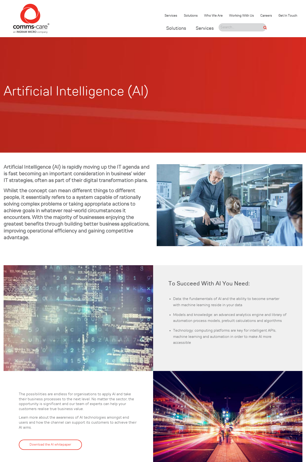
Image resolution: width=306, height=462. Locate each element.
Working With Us (241, 15)
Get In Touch (287, 15)
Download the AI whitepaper (50, 444)
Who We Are (213, 15)
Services (171, 15)
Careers (266, 15)
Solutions (191, 15)
